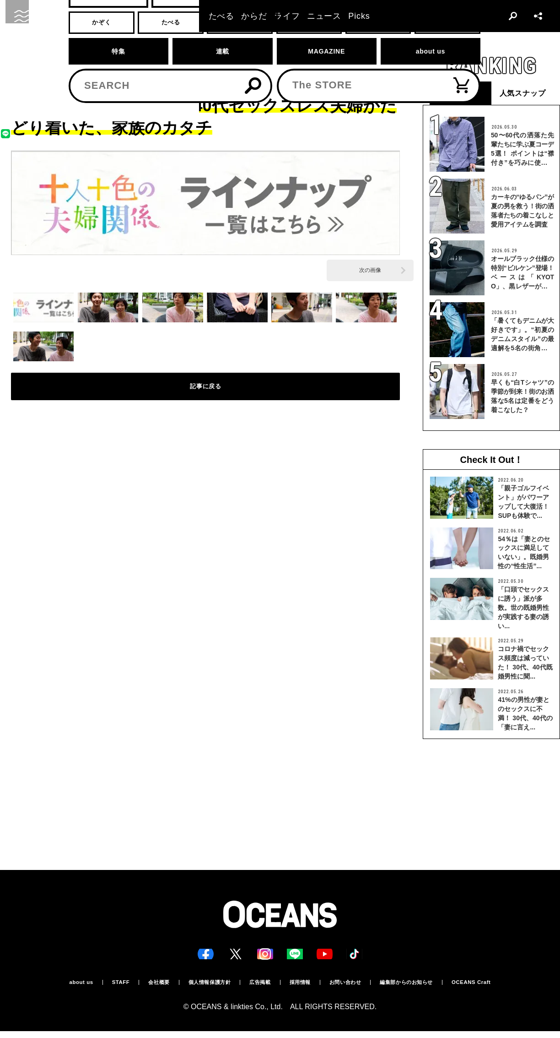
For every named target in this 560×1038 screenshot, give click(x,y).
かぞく (46, 57)
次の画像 (370, 270)
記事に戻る (205, 393)
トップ (19, 57)
